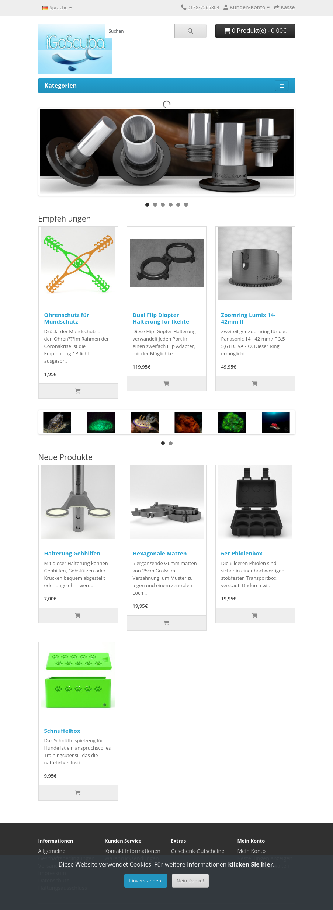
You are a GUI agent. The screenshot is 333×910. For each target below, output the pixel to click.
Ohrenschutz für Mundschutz (66, 318)
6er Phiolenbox (242, 553)
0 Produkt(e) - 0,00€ (255, 31)
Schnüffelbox (62, 730)
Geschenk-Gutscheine (198, 850)
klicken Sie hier (250, 864)
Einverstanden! (145, 880)
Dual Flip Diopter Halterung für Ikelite (161, 318)
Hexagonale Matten (160, 553)
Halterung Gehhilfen (72, 553)
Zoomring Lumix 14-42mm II (248, 318)
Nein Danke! (190, 880)
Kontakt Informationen (133, 850)
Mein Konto (251, 850)
